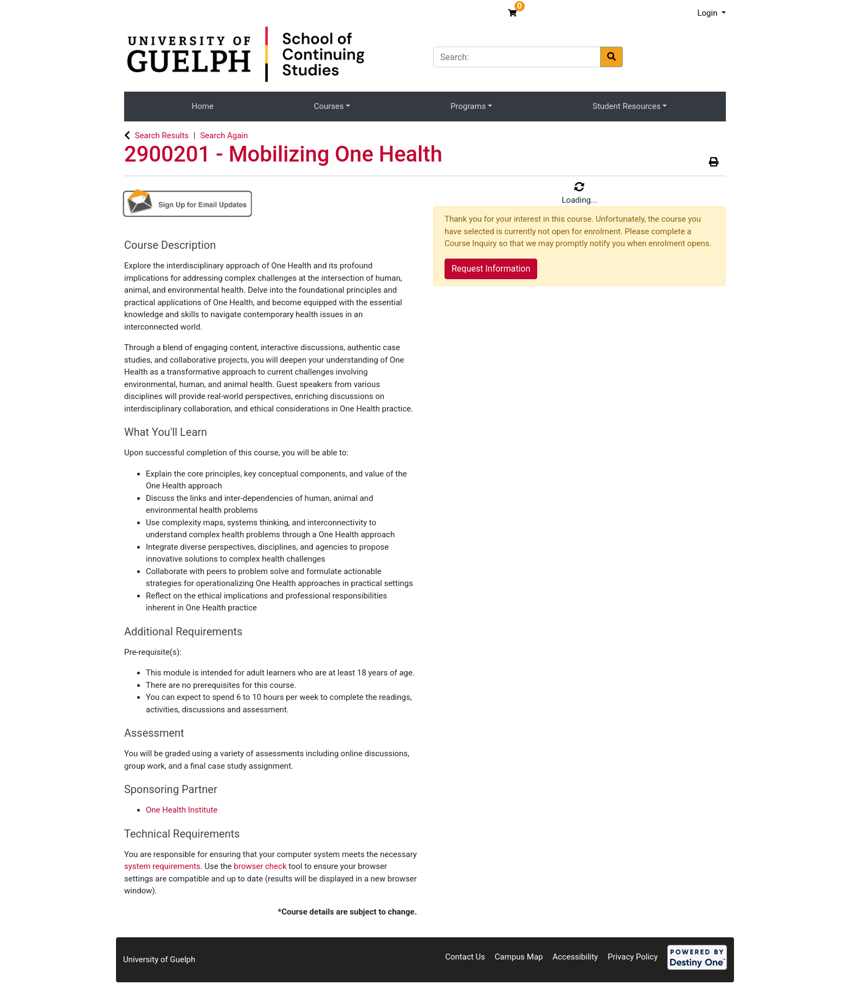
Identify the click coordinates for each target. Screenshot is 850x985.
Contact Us (465, 957)
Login (708, 13)
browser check (260, 866)
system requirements (162, 866)
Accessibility (575, 957)
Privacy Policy (633, 957)
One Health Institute (181, 810)
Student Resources (627, 106)
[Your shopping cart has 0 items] (513, 13)
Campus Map (519, 957)
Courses (329, 106)
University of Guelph (159, 959)
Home (203, 106)
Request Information (491, 268)
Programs (468, 106)
